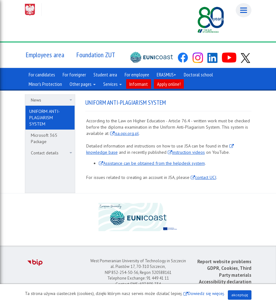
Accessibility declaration (225, 282)
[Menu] (243, 10)
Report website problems (224, 261)
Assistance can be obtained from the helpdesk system (154, 163)
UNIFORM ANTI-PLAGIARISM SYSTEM (44, 117)
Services (112, 84)
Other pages (83, 84)
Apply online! (169, 84)
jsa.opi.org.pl (127, 133)
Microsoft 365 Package (44, 138)
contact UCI (205, 177)
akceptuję (239, 294)
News (51, 100)
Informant (138, 84)
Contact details (51, 153)
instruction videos (188, 152)
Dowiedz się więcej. (206, 293)
